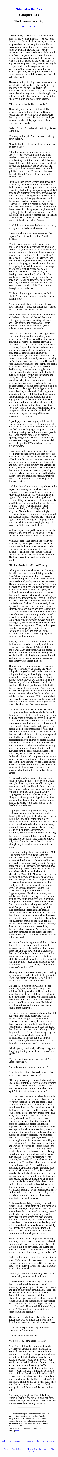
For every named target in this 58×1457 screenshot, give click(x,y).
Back (6, 1449)
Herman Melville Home (37, 1449)
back (17, 1431)
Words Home (17, 1449)
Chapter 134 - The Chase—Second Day (40, 1441)
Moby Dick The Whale (29, 9)
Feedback (33, 1452)
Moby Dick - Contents (11, 1441)
